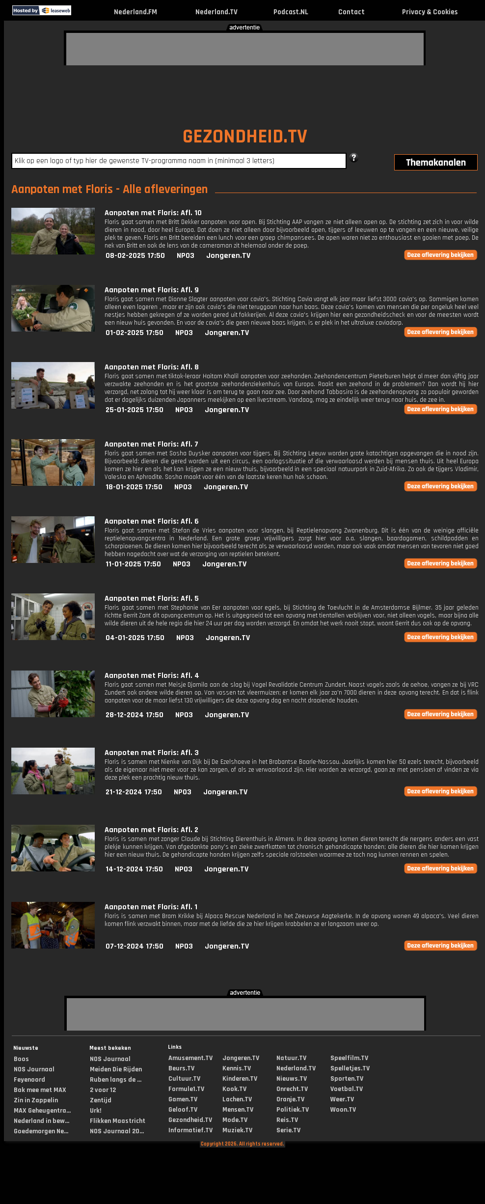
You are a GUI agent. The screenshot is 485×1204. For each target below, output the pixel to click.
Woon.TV (343, 1109)
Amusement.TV (190, 1058)
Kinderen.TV (239, 1078)
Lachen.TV (237, 1099)
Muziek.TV (237, 1130)
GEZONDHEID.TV (245, 136)
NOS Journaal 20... (117, 1131)
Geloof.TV (182, 1109)
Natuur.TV (291, 1058)
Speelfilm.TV (349, 1058)
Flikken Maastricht (117, 1121)
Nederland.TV (216, 12)
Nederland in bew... (41, 1121)
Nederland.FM (135, 12)
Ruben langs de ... (115, 1079)
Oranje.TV (290, 1099)
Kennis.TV (236, 1068)
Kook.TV (234, 1089)
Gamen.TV (182, 1099)
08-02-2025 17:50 (135, 256)
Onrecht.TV (292, 1089)
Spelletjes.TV (350, 1068)
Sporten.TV (346, 1078)
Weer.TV (342, 1099)
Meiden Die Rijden (116, 1069)
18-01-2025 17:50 (134, 487)
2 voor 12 (103, 1090)
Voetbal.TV (346, 1089)
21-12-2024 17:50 (134, 792)
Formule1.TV (186, 1089)
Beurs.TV (181, 1068)
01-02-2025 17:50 (134, 333)
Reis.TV (287, 1120)
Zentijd (100, 1100)
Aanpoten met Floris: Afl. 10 (153, 213)
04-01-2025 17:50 (135, 638)
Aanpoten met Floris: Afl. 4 (152, 676)
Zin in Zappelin (36, 1100)
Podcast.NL (290, 12)
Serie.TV (288, 1130)
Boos (21, 1059)
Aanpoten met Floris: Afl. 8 (152, 367)
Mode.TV (234, 1120)
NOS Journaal (34, 1069)
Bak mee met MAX (40, 1090)
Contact (351, 12)
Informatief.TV (190, 1130)
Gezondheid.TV (190, 1120)
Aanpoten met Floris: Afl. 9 (152, 290)
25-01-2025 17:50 (134, 410)
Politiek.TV (292, 1109)
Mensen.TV (237, 1109)
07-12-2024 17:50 (134, 946)
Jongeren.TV (228, 256)
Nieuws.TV (291, 1078)
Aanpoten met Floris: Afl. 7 (151, 444)
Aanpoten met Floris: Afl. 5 (152, 598)
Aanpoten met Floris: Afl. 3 (152, 753)
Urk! (95, 1110)
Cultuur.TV (184, 1078)
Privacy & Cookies (430, 12)
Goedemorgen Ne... (41, 1131)
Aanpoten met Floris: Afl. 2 (151, 830)
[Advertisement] (125, 47)
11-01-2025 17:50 (133, 564)
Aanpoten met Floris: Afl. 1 (151, 907)
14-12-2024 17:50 (134, 869)
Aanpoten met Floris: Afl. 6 (152, 521)
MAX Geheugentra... (42, 1110)
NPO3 (185, 256)
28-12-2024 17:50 (134, 715)
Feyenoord (29, 1079)
